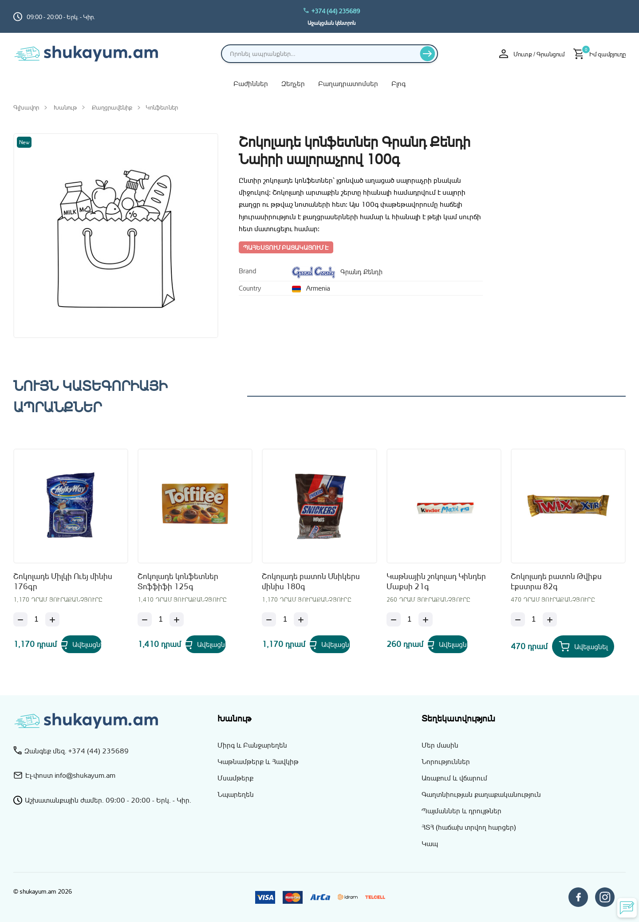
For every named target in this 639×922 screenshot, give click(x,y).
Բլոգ (398, 83)
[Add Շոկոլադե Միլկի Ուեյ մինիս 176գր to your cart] (92, 646)
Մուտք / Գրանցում (531, 53)
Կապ (430, 843)
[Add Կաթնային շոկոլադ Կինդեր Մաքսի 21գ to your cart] (459, 646)
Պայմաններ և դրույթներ (461, 810)
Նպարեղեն (235, 794)
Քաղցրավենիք (112, 107)
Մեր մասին (440, 745)
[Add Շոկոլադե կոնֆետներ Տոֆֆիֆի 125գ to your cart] (216, 646)
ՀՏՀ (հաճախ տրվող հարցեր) (469, 827)
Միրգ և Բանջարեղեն (252, 745)
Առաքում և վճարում (454, 777)
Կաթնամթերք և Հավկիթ (258, 761)
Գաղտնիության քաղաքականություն (481, 794)
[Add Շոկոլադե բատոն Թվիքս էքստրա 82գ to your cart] (583, 646)
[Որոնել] (427, 53)
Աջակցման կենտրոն (331, 23)
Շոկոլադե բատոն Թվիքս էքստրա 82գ (556, 581)
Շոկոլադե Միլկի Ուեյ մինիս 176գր (62, 581)
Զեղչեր (293, 83)
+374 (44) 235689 (332, 11)
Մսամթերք (235, 777)
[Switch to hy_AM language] (619, 16)
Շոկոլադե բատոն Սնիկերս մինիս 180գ (311, 581)
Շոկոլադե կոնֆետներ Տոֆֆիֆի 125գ (178, 581)
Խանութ (65, 107)
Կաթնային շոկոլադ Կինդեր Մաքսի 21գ (436, 581)
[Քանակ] (36, 619)
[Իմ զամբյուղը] (599, 53)
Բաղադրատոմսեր (348, 83)
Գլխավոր (26, 107)
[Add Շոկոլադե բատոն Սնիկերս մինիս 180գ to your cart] (341, 646)
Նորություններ (446, 761)
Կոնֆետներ (162, 107)
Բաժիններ (250, 83)
